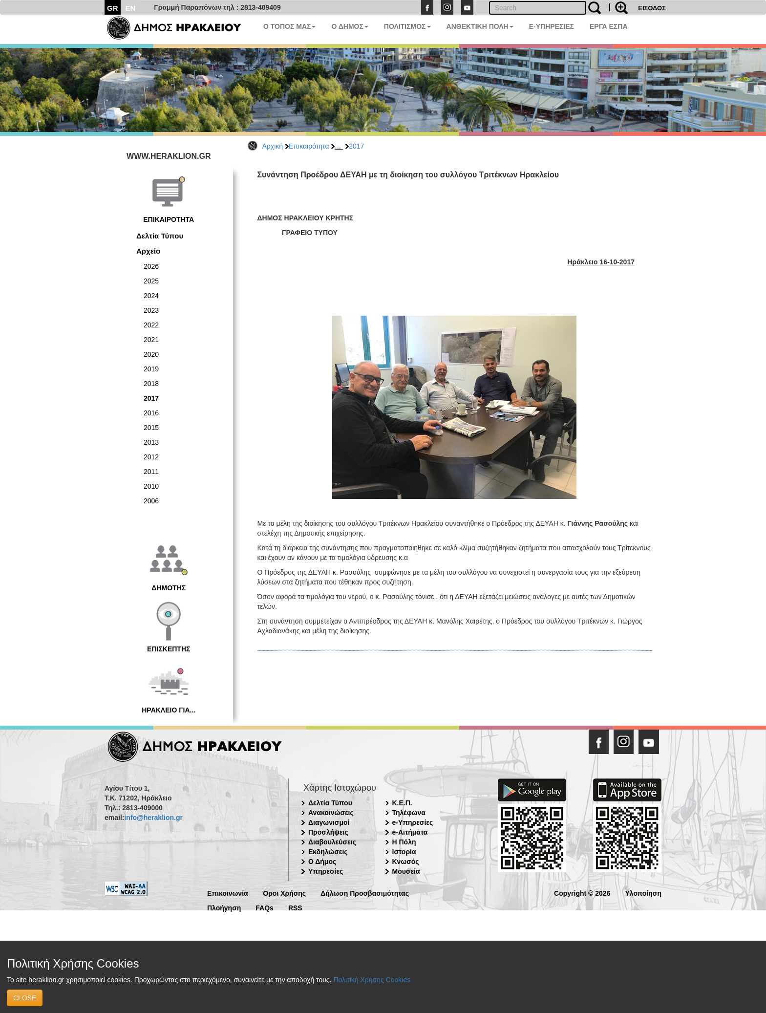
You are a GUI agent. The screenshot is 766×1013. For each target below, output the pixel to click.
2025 (151, 281)
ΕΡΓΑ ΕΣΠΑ (609, 26)
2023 (151, 310)
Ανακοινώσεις (331, 813)
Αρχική (272, 146)
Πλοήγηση (224, 907)
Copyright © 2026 (582, 892)
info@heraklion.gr (153, 817)
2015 (151, 427)
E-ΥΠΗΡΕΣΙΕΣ (551, 26)
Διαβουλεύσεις (332, 842)
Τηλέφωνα (409, 813)
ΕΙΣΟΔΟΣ (652, 8)
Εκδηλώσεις (328, 852)
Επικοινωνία (227, 892)
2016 (151, 413)
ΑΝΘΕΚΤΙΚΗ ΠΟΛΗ (480, 26)
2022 (151, 325)
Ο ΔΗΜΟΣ (349, 26)
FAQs (264, 907)
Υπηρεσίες (325, 871)
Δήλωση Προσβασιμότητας (364, 892)
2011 (151, 471)
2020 (151, 354)
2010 (151, 486)
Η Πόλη (404, 842)
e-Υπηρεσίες (412, 822)
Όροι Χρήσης (284, 892)
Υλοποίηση (643, 892)
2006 (151, 501)
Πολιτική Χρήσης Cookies (371, 980)
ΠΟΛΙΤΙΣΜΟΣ (407, 26)
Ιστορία (404, 852)
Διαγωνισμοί (328, 822)
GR (112, 8)
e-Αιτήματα (410, 832)
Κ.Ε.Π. (402, 803)
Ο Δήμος (322, 861)
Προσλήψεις (328, 832)
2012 (151, 457)
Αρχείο (148, 251)
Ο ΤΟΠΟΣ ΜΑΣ (289, 26)
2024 (151, 296)
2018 (151, 384)
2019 (151, 369)
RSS (295, 907)
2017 (356, 146)
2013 (151, 442)
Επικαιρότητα (309, 146)
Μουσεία (406, 871)
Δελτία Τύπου (159, 236)
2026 (151, 266)
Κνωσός (405, 861)
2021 (151, 340)
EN (131, 8)
